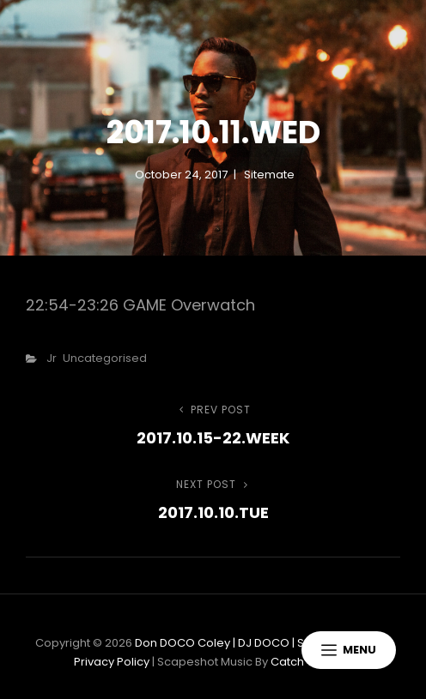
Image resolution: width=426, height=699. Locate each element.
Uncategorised (105, 358)
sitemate (269, 174)
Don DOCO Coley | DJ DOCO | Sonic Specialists (263, 643)
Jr (51, 358)
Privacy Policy (111, 662)
